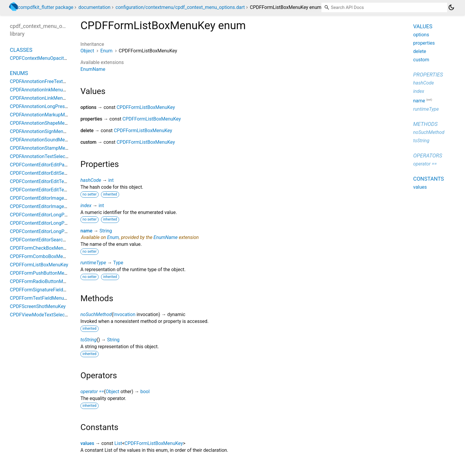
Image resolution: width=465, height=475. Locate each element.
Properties (428, 74)
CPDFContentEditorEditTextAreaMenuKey (53, 181)
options (421, 35)
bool (145, 391)
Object (87, 51)
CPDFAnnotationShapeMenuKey (43, 123)
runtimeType (93, 262)
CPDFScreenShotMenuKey (38, 306)
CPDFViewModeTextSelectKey (42, 315)
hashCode (90, 180)
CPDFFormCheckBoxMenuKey (42, 248)
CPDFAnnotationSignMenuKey (42, 131)
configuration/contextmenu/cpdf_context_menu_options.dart (180, 7)
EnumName (92, 69)
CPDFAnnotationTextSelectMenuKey (48, 156)
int (110, 180)
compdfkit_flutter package (45, 7)
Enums (19, 73)
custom (421, 59)
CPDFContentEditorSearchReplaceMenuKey (56, 240)
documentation (94, 7)
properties (424, 43)
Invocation (124, 314)
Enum (106, 51)
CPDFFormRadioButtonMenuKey (44, 281)
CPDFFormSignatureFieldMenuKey (46, 290)
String (105, 231)
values (87, 443)
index (85, 205)
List (118, 443)
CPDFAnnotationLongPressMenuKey (48, 106)
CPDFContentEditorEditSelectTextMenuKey (55, 173)
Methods (425, 124)
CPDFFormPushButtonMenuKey (43, 273)
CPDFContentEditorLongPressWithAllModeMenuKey (65, 215)
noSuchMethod (96, 314)
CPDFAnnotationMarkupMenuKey (45, 115)
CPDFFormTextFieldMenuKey (41, 298)
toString (88, 340)
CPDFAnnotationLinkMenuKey (41, 98)
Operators (427, 155)
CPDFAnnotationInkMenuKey (40, 90)
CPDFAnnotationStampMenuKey (44, 148)
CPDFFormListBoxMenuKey (145, 107)
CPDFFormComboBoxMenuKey (43, 256)
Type (118, 262)
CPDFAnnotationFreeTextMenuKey (46, 81)
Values (422, 26)
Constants (428, 179)
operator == (92, 391)
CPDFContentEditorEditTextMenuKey (49, 190)
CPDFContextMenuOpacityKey (42, 58)
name (86, 231)
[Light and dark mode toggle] (451, 7)
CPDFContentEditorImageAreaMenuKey (52, 198)
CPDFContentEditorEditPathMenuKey (49, 165)
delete (419, 51)
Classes (21, 50)
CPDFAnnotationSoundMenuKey (44, 140)
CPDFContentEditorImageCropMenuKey (52, 206)
